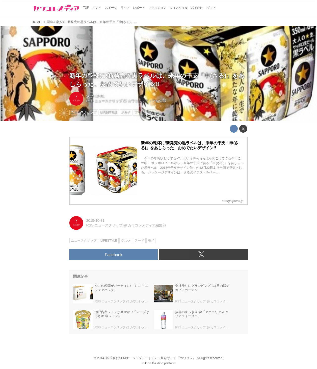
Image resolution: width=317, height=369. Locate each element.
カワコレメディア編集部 (147, 101)
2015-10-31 (95, 96)
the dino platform (164, 363)
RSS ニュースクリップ (104, 101)
